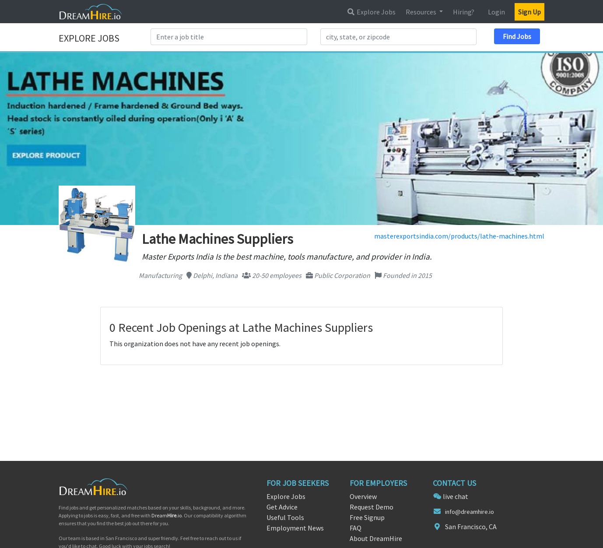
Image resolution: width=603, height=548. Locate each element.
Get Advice (282, 506)
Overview (363, 496)
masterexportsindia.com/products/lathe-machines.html (459, 236)
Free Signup (367, 517)
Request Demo (371, 506)
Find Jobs (517, 36)
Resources (422, 11)
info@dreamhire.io (469, 512)
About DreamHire (376, 538)
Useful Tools (285, 517)
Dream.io (166, 515)
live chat (455, 496)
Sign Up (529, 11)
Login (496, 11)
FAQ (355, 527)
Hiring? (463, 11)
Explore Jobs (371, 11)
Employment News (295, 527)
